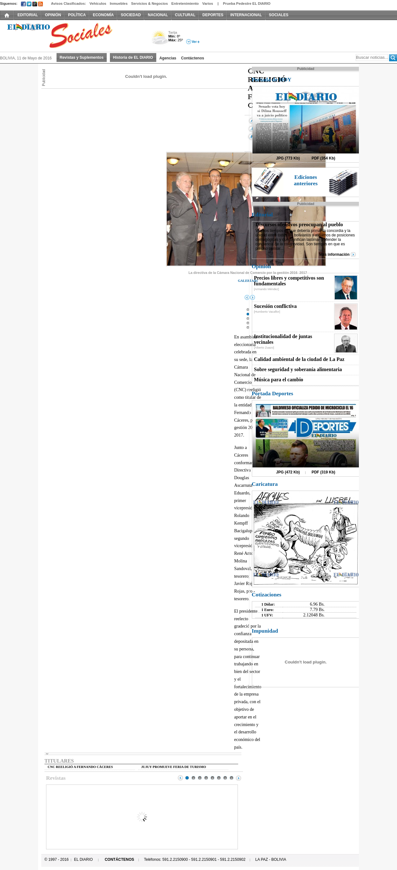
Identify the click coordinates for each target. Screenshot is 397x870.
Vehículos (98, 3)
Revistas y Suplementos (82, 57)
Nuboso (159, 39)
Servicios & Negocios (149, 3)
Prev (180, 778)
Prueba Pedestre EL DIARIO (247, 3)
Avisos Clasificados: (68, 3)
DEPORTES (212, 15)
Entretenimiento (185, 3)
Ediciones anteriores (306, 180)
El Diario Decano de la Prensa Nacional (71, 35)
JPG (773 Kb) (288, 158)
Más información (334, 254)
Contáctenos (192, 58)
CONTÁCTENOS (119, 859)
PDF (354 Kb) (323, 158)
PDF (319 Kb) (323, 472)
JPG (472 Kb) (288, 472)
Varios (207, 3)
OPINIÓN (53, 15)
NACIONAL (158, 15)
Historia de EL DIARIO (133, 57)
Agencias (167, 58)
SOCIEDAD (131, 15)
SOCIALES (278, 15)
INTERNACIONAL (246, 15)
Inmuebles (119, 3)
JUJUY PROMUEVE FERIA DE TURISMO (173, 767)
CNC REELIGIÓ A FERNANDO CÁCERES (80, 767)
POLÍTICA (77, 15)
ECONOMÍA (103, 15)
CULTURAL (185, 15)
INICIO (7, 14)
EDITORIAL (27, 15)
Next (238, 778)
